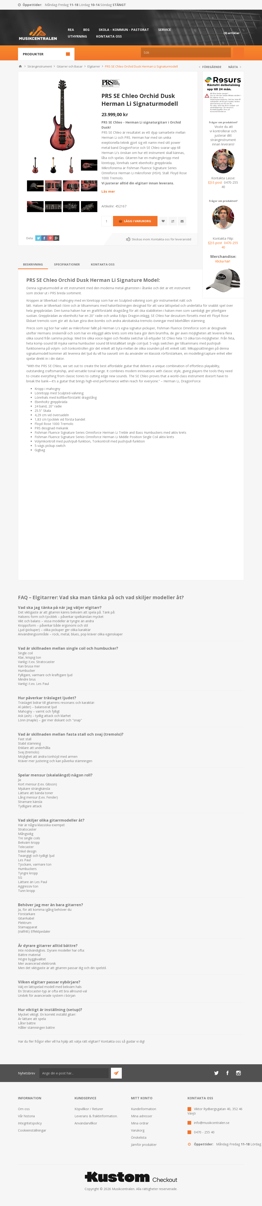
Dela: (29, 238)
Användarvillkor (85, 1123)
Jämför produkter (144, 1144)
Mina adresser (141, 1116)
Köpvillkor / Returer (88, 1109)
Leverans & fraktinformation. (96, 1116)
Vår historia (26, 1116)
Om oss (24, 1109)
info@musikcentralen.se (211, 1122)
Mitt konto (236, 20)
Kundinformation (143, 1109)
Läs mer (108, 191)
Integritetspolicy (30, 1123)
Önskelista (138, 1137)
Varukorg (137, 1130)
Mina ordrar (140, 1123)
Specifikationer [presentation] (67, 264)
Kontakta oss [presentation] (103, 264)
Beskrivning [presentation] (33, 264)
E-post (215, 182)
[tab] (33, 264)
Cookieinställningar (32, 1130)
